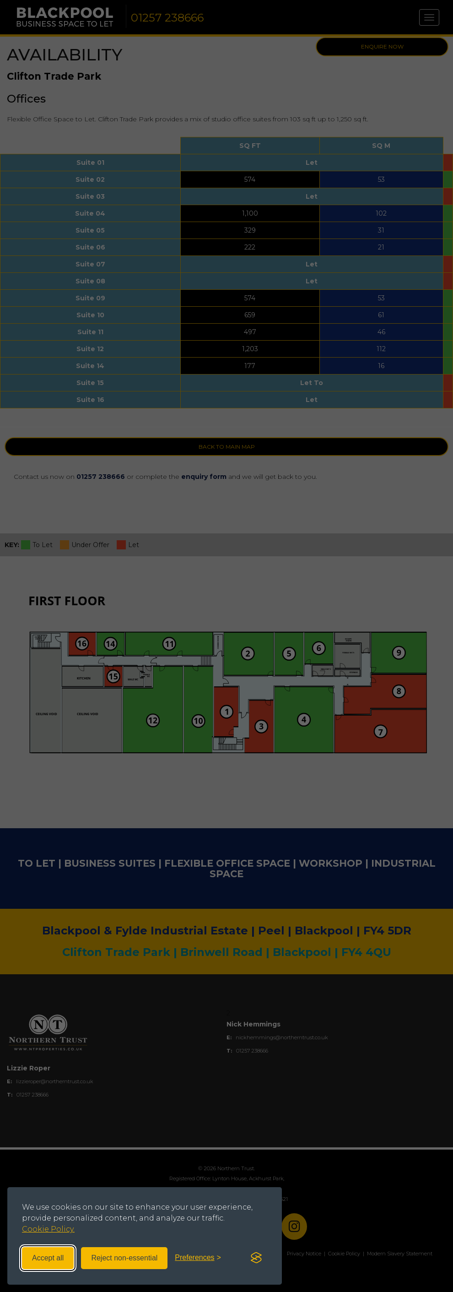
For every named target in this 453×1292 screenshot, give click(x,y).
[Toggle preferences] (198, 1258)
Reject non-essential (124, 1258)
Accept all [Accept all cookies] (48, 1258)
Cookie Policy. (48, 1229)
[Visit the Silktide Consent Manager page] (256, 1258)
